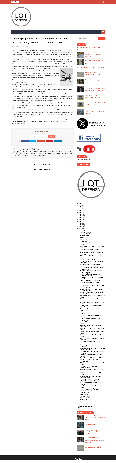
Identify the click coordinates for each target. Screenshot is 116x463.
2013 (80, 221)
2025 (80, 203)
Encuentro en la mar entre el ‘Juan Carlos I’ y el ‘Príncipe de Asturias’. (95, 111)
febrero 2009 (84, 398)
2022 (80, 205)
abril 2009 (83, 394)
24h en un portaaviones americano (86, 406)
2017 (80, 214)
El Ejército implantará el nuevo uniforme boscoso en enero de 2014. (95, 61)
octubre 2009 (84, 234)
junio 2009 (83, 241)
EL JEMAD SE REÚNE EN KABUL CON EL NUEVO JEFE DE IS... (91, 289)
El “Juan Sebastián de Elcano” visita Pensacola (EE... (90, 319)
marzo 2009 (83, 396)
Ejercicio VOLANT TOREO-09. (88, 259)
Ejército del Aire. (20, 123)
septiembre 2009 (85, 235)
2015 (80, 217)
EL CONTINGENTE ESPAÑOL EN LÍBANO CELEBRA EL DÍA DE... (91, 389)
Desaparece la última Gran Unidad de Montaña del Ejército (93, 432)
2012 (80, 223)
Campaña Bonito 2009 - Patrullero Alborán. (92, 358)
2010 (80, 226)
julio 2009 (83, 239)
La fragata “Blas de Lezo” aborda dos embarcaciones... (90, 367)
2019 (80, 210)
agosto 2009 (83, 237)
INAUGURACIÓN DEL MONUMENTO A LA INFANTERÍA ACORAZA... (91, 274)
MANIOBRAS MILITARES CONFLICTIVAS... (91, 280)
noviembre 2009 (85, 232)
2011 (80, 225)
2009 (80, 228)
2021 (80, 207)
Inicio (78, 405)
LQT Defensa (80, 408)
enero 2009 (83, 399)
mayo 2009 (83, 392)
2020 (80, 209)
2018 (80, 212)
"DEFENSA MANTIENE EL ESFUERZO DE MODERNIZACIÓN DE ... (91, 271)
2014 (80, 219)
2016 (80, 216)
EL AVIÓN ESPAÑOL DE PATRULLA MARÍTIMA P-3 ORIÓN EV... (89, 380)
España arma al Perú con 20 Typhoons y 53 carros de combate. (94, 54)
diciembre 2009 (84, 230)
